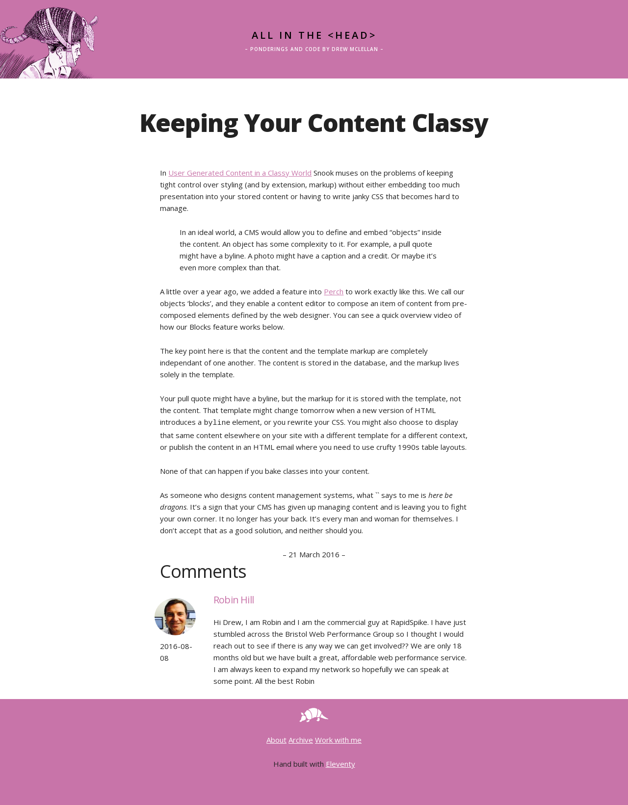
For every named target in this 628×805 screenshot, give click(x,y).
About (276, 738)
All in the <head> (314, 35)
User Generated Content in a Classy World (240, 173)
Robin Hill (233, 598)
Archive (300, 738)
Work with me (338, 738)
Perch (333, 291)
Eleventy (340, 762)
